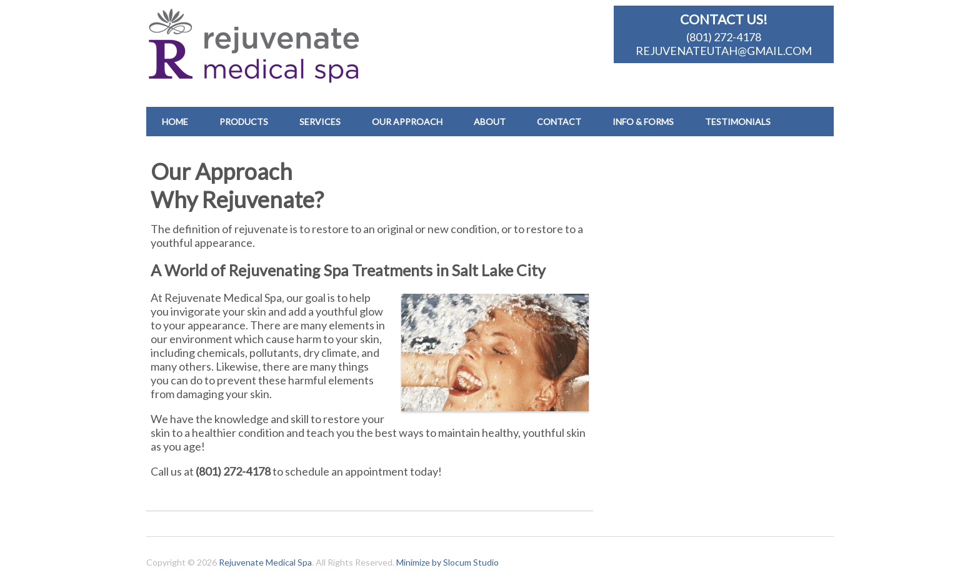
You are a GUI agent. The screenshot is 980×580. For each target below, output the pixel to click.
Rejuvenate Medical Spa (265, 562)
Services (320, 121)
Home (175, 121)
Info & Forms (643, 121)
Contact (559, 121)
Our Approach (407, 121)
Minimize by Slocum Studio (447, 562)
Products (243, 121)
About (490, 121)
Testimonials (738, 121)
